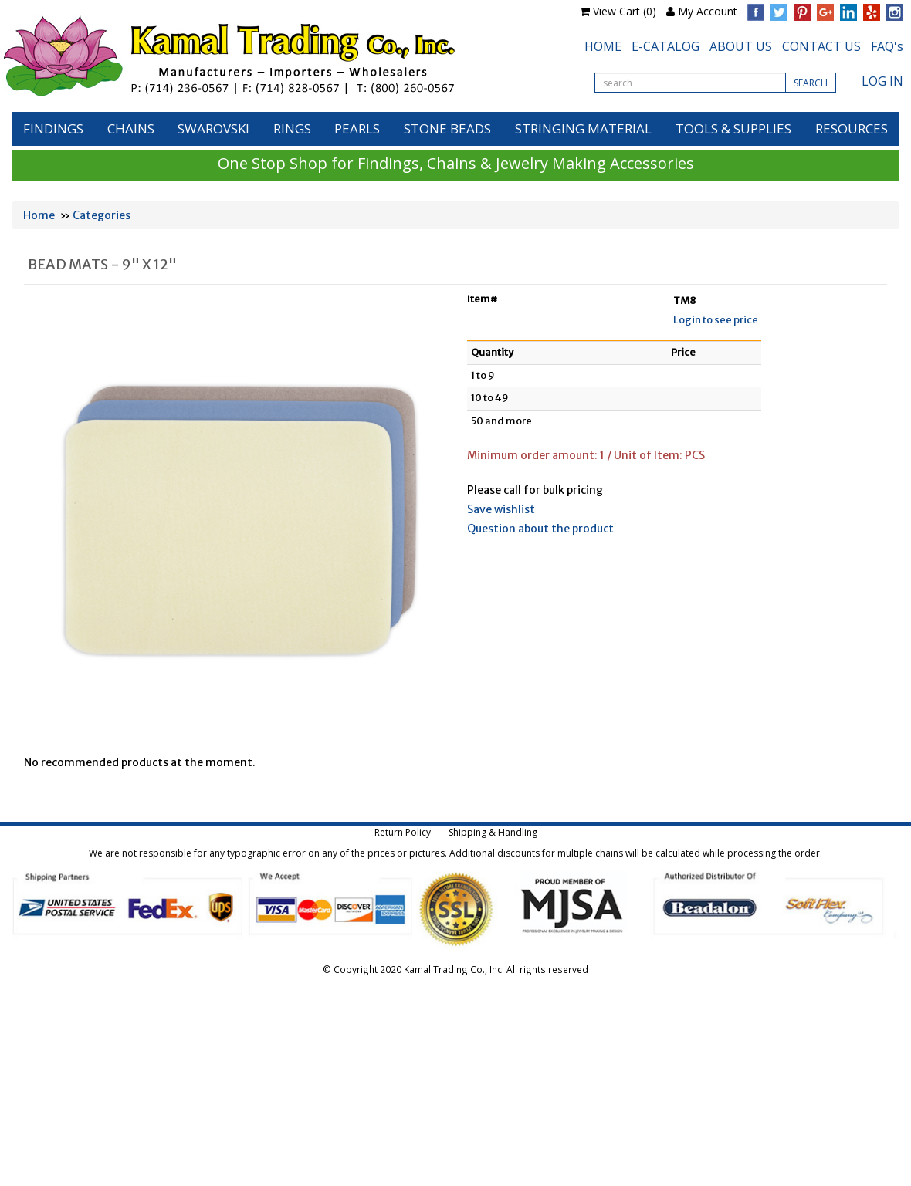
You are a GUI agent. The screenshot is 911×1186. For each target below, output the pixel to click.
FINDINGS (53, 128)
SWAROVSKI (213, 128)
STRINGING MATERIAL (583, 128)
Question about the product (540, 529)
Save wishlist (501, 509)
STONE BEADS (447, 128)
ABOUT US (740, 46)
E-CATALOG (665, 46)
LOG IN (882, 81)
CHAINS (130, 128)
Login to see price (715, 319)
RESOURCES (851, 128)
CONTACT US (821, 46)
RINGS (292, 128)
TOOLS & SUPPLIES (733, 128)
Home (39, 215)
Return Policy (402, 832)
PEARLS (357, 128)
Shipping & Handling (493, 832)
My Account (707, 11)
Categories (101, 215)
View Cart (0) (624, 11)
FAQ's (887, 46)
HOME (602, 46)
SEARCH (811, 83)
